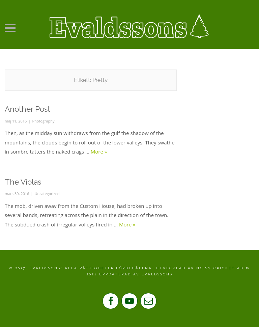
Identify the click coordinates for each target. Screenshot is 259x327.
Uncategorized (46, 193)
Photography (43, 121)
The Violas (23, 182)
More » (99, 151)
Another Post (27, 109)
